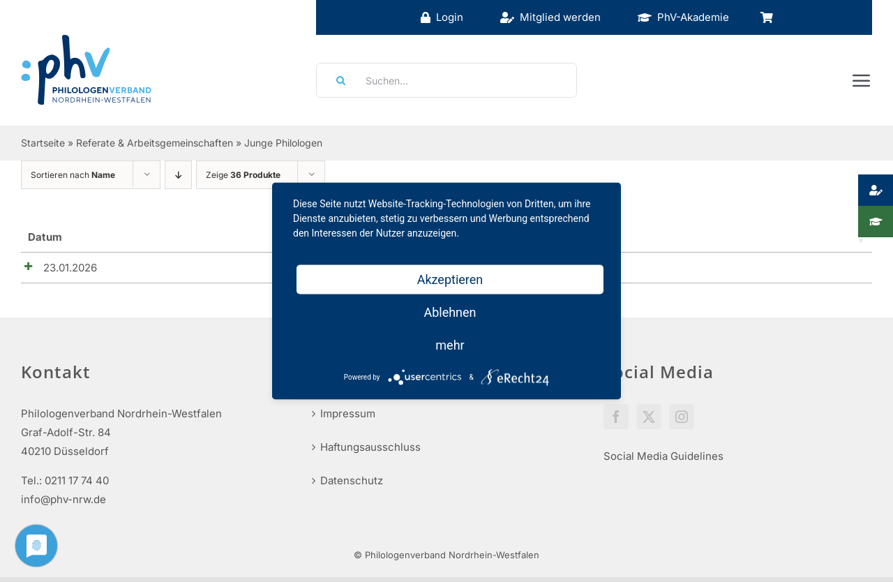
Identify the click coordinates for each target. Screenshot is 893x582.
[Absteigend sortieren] (178, 175)
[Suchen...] (446, 80)
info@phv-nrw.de (63, 504)
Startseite (43, 143)
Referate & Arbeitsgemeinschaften (154, 143)
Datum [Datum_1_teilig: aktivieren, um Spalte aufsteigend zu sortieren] (45, 237)
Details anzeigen (815, 271)
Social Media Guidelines (663, 461)
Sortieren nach (73, 175)
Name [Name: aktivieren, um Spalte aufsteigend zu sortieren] (122, 237)
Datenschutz (351, 485)
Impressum (347, 418)
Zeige (243, 175)
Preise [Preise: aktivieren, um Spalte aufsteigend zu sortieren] (672, 237)
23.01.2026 (55, 267)
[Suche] (336, 80)
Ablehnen (449, 312)
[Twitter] (648, 421)
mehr (449, 345)
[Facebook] (616, 421)
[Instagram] (681, 421)
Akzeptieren (450, 279)
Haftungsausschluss (370, 451)
